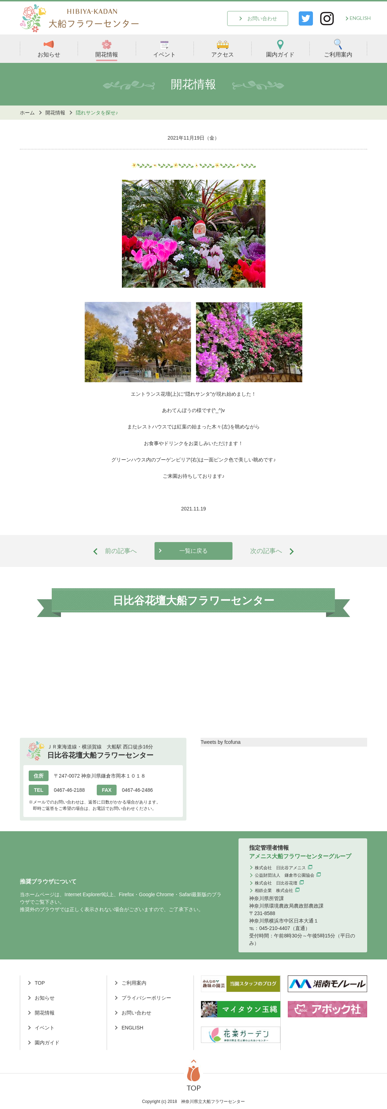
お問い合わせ (262, 18)
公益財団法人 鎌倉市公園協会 (284, 875)
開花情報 (106, 48)
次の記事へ (266, 550)
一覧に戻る (193, 551)
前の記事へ (121, 550)
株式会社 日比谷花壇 (276, 883)
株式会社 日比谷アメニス (280, 867)
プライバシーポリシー (146, 998)
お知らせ (49, 48)
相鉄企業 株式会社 (274, 890)
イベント (164, 48)
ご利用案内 (338, 48)
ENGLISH (360, 18)
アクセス (222, 48)
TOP (40, 983)
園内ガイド (280, 48)
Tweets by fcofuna (221, 742)
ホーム (27, 112)
